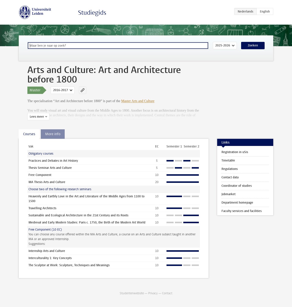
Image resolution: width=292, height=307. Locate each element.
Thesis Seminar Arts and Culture (50, 168)
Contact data (230, 177)
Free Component (39, 175)
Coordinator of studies (236, 186)
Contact (167, 293)
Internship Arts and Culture (46, 251)
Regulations (229, 169)
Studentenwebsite (132, 293)
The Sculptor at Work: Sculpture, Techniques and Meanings (69, 265)
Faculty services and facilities (241, 211)
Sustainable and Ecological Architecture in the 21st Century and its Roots (78, 215)
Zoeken (253, 45)
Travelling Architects (42, 208)
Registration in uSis (234, 152)
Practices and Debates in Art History (53, 161)
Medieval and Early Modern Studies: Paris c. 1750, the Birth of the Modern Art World (86, 222)
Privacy (153, 293)
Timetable (228, 160)
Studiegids (92, 13)
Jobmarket (228, 194)
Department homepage (237, 203)
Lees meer (37, 117)
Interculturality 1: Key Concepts (50, 258)
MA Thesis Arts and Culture (46, 182)
